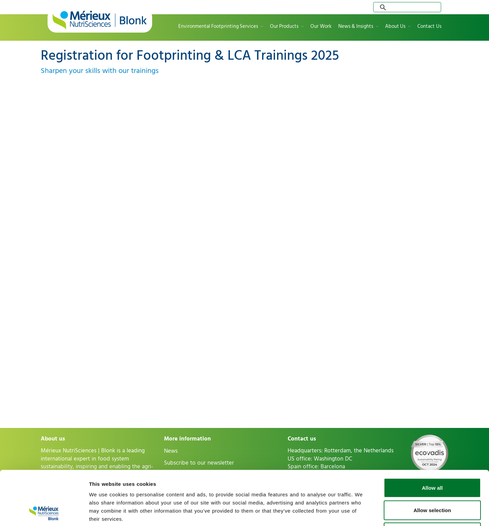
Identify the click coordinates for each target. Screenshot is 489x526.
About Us (395, 27)
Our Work (320, 27)
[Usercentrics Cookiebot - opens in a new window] (44, 513)
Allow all (432, 437)
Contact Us (429, 27)
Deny (432, 481)
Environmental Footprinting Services (218, 27)
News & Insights (355, 27)
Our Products (284, 27)
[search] (408, 7)
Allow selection (432, 459)
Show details (357, 512)
